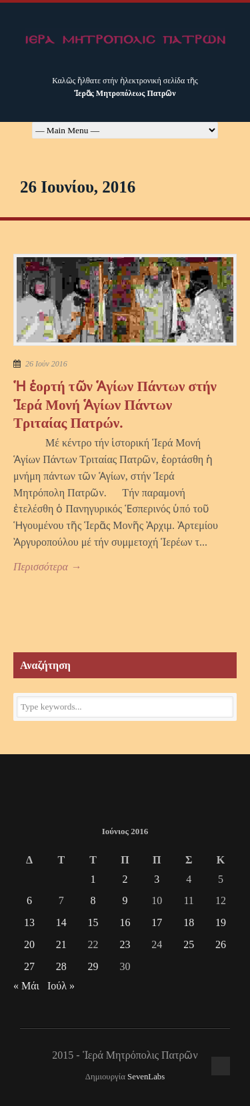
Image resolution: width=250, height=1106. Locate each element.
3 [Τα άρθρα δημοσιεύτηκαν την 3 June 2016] (156, 879)
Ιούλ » (61, 985)
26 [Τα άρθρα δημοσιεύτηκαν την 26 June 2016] (220, 944)
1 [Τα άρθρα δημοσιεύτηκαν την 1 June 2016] (93, 879)
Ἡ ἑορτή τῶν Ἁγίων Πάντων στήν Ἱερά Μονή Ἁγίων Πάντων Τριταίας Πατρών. (115, 404)
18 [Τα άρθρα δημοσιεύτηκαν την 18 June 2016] (188, 922)
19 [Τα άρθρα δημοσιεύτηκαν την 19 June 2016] (220, 922)
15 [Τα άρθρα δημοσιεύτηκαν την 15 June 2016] (93, 922)
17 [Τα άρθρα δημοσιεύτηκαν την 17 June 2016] (156, 922)
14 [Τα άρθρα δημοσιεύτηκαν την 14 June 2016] (61, 922)
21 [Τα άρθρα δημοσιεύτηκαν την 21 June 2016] (61, 944)
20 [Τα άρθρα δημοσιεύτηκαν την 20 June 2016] (29, 944)
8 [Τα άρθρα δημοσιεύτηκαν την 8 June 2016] (93, 900)
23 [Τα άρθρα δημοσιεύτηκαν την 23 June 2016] (124, 944)
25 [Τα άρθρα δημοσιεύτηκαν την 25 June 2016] (188, 944)
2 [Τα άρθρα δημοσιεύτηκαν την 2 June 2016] (124, 879)
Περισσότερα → (47, 566)
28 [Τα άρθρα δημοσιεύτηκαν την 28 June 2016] (61, 966)
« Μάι (26, 985)
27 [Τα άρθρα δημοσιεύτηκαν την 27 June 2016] (29, 966)
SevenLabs (146, 1076)
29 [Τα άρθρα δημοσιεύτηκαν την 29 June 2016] (93, 966)
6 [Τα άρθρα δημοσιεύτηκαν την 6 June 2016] (29, 900)
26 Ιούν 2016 (46, 363)
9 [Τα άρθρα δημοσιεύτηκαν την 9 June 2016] (124, 900)
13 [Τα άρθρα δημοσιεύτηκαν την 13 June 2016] (29, 922)
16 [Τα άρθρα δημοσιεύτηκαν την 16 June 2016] (124, 922)
